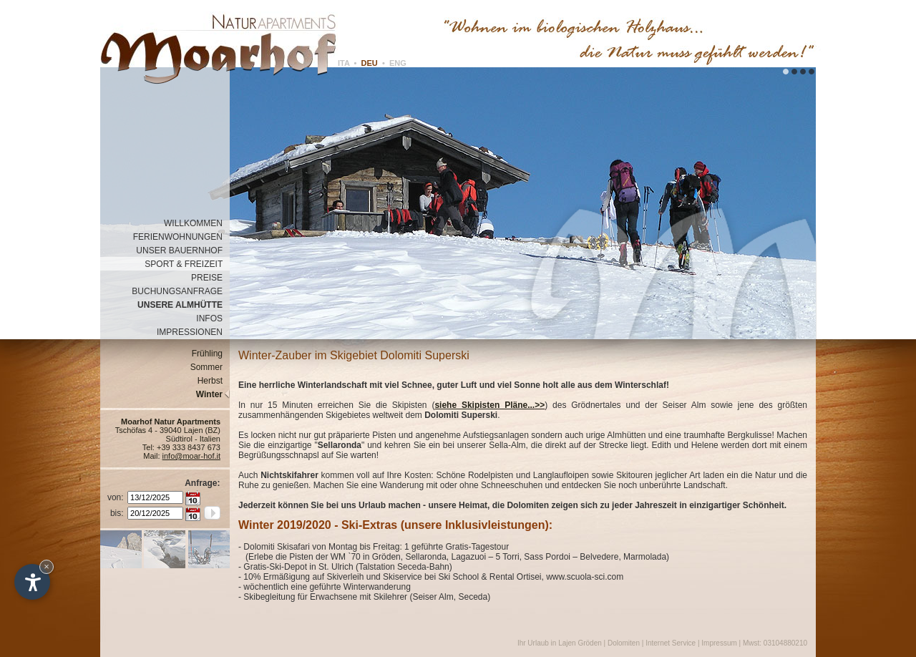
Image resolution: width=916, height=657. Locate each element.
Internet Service (670, 643)
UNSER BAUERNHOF (183, 250)
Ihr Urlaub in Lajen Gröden (560, 643)
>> (540, 405)
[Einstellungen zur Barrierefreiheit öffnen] (32, 582)
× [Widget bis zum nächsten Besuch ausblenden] (46, 566)
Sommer (210, 367)
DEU (369, 63)
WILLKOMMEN (197, 223)
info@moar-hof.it (191, 456)
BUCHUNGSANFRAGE (181, 291)
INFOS (213, 318)
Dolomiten (624, 643)
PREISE (210, 278)
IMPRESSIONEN (193, 332)
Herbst (214, 381)
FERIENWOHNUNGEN (181, 237)
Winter (213, 394)
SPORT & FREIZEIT (187, 264)
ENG (397, 63)
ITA (344, 63)
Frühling (211, 354)
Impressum (718, 643)
